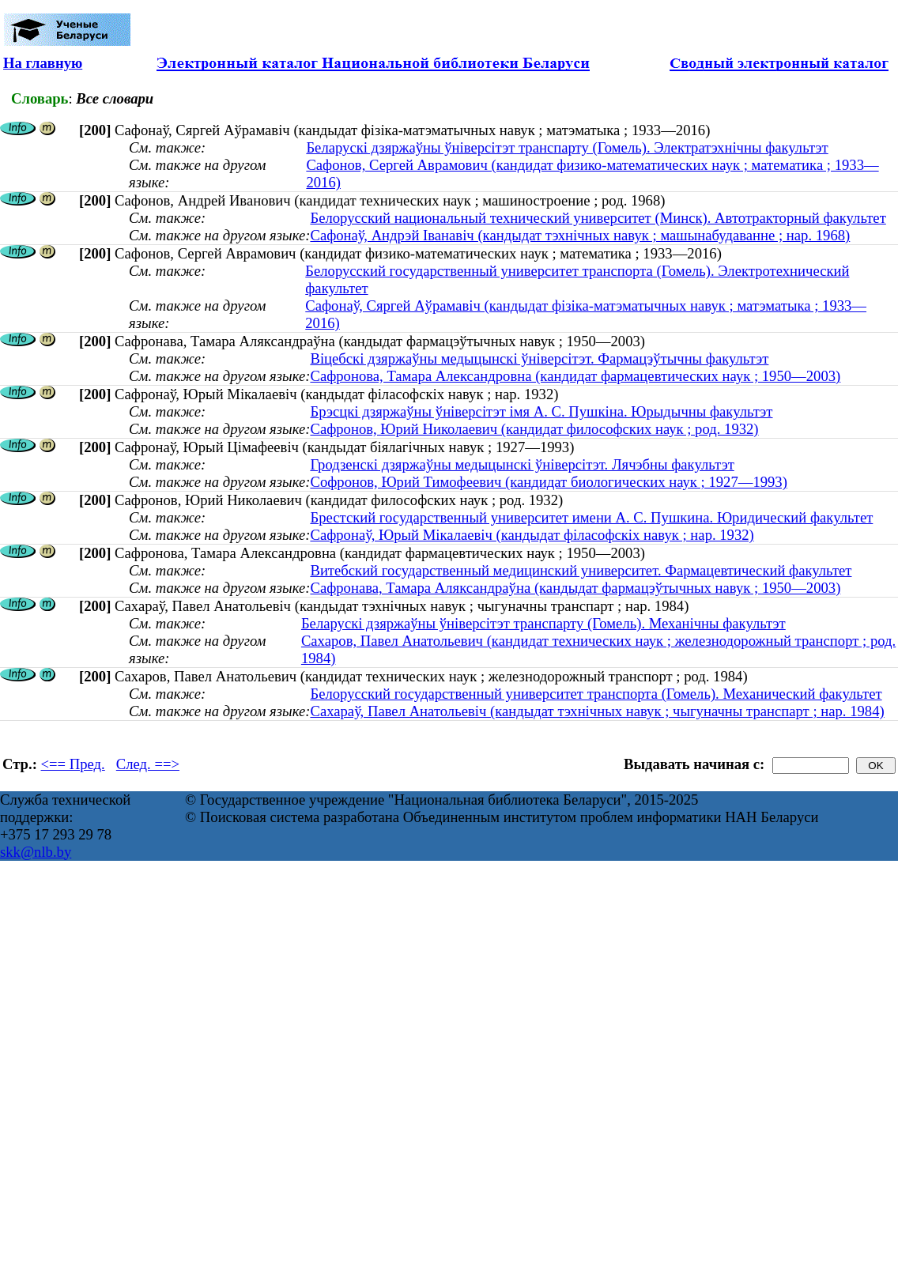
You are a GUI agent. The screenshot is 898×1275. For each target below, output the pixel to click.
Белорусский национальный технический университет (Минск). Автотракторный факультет (597, 217)
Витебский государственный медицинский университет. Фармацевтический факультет (580, 570)
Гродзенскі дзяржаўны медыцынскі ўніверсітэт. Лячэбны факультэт (522, 464)
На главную (42, 63)
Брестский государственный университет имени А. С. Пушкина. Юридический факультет (591, 517)
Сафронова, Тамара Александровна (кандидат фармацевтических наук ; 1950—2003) (575, 376)
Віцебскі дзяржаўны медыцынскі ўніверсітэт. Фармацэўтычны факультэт (539, 358)
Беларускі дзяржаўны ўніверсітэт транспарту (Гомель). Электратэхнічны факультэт (567, 147)
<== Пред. (73, 764)
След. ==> (147, 764)
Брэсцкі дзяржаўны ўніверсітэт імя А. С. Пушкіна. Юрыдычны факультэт (541, 411)
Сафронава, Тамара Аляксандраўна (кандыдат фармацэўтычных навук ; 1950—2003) (575, 587)
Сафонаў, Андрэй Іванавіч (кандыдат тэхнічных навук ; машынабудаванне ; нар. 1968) (580, 235)
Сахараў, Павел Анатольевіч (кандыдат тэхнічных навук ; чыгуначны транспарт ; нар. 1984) (597, 711)
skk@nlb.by (35, 851)
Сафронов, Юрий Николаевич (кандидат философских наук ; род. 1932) (534, 429)
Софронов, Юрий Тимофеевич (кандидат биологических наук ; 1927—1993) (548, 481)
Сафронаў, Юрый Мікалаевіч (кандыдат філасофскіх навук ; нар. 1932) (531, 534)
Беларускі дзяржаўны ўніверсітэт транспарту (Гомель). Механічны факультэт (543, 623)
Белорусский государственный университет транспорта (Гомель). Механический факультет (595, 693)
